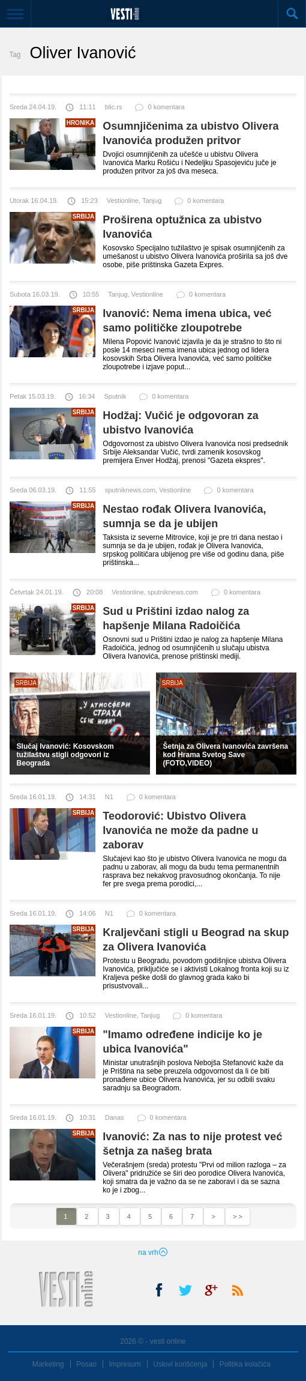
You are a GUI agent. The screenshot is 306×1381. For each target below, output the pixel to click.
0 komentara (159, 109)
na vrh (152, 1252)
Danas (114, 1117)
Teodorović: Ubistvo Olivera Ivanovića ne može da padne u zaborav (180, 830)
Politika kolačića (245, 1364)
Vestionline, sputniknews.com (155, 592)
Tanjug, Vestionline (135, 294)
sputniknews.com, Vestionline (148, 490)
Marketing (48, 1364)
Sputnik (115, 396)
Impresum (124, 1364)
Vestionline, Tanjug (134, 200)
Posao (86, 1364)
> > (237, 1216)
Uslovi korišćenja (180, 1364)
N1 (109, 796)
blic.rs (113, 106)
